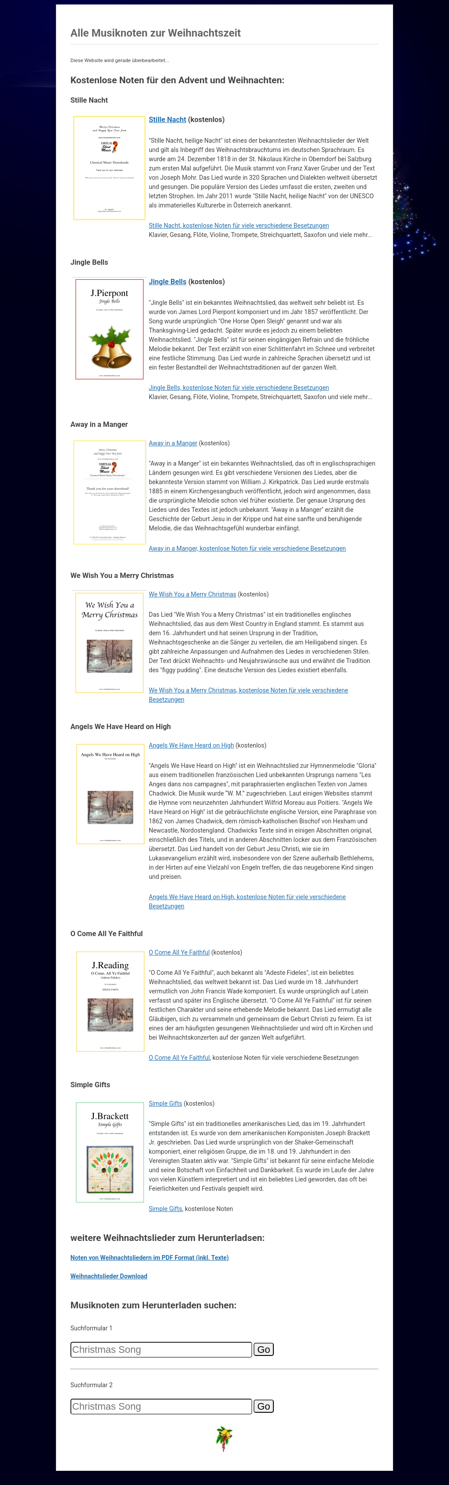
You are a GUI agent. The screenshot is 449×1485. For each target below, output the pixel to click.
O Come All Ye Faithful (179, 952)
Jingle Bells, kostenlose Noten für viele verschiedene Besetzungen (239, 387)
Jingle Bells (168, 282)
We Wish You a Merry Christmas (192, 594)
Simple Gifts (165, 1103)
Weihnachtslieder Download (108, 1276)
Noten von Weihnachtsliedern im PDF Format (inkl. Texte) (149, 1257)
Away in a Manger (173, 443)
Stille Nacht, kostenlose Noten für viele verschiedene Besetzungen (239, 225)
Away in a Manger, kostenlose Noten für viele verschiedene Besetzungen (247, 548)
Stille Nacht (167, 119)
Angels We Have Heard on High (191, 745)
